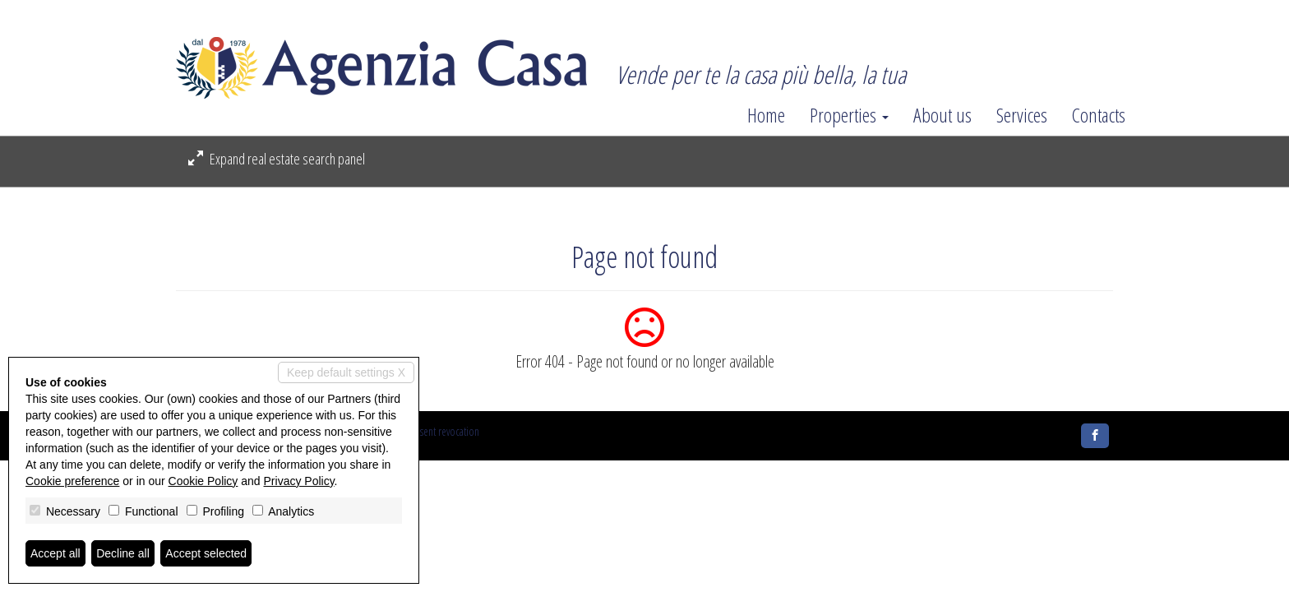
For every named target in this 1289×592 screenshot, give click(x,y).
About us (942, 115)
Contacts (1098, 115)
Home (766, 115)
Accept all (55, 553)
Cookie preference (72, 481)
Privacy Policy (299, 481)
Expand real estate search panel (276, 159)
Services (1021, 115)
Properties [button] (849, 115)
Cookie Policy (203, 481)
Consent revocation (441, 431)
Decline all (123, 553)
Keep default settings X (346, 372)
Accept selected (206, 553)
